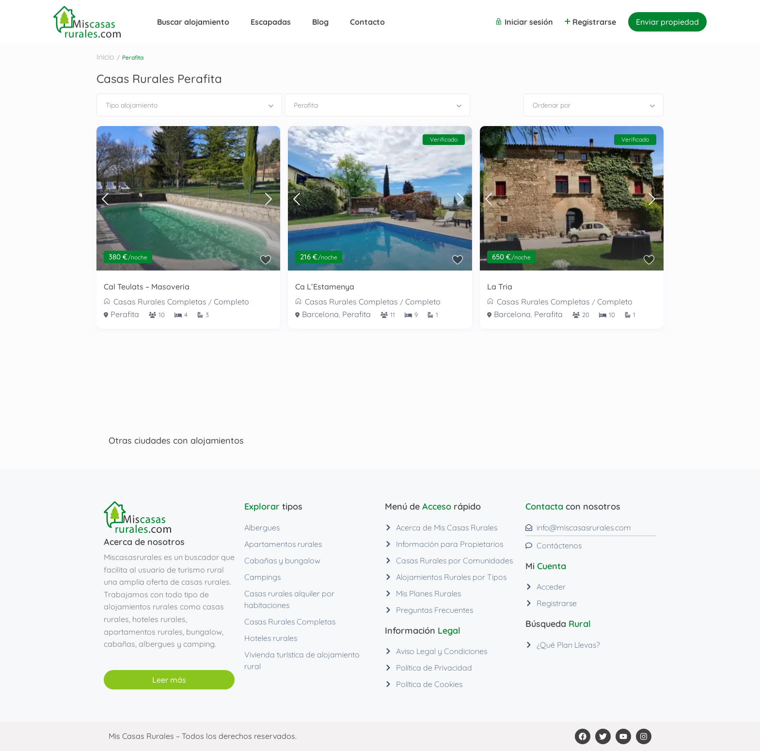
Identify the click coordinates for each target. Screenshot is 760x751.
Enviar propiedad (667, 22)
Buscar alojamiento (193, 22)
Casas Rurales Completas (159, 301)
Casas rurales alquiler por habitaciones (289, 599)
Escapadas (271, 22)
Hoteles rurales (270, 638)
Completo (231, 301)
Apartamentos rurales (283, 544)
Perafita (125, 314)
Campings (262, 577)
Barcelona (320, 314)
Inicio (105, 57)
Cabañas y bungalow (282, 560)
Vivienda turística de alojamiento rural (302, 660)
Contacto (367, 22)
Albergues (262, 527)
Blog (320, 22)
